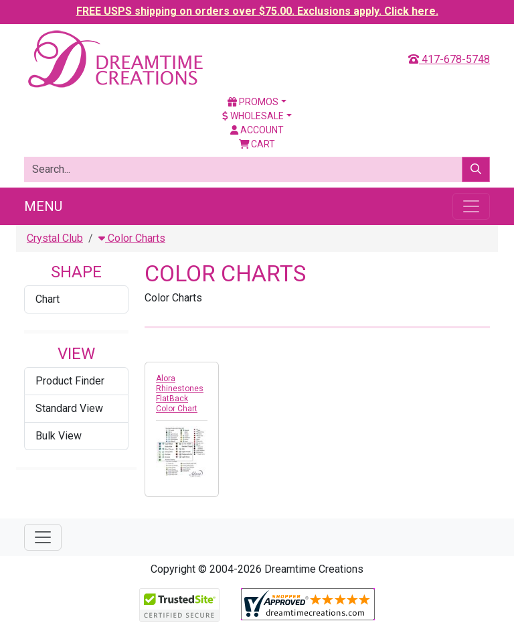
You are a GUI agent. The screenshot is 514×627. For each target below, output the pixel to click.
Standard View (69, 408)
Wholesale (253, 116)
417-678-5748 (449, 59)
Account (257, 130)
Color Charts (131, 238)
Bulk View (58, 435)
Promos (253, 101)
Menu (43, 206)
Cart (257, 144)
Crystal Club (55, 238)
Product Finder (69, 380)
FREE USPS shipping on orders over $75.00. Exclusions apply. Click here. (257, 11)
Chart (47, 299)
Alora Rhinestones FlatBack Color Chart (179, 393)
